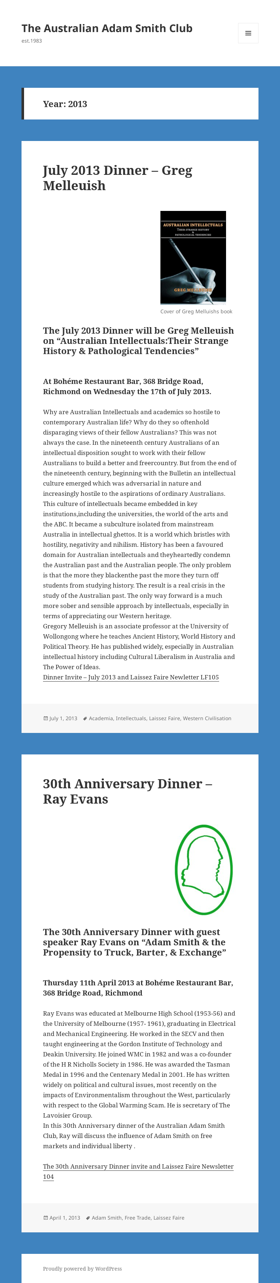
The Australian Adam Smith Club (107, 28)
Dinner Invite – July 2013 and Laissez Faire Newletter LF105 (131, 677)
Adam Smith (107, 1217)
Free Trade (138, 1217)
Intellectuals (131, 718)
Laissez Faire (164, 718)
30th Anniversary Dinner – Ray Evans (127, 791)
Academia (101, 718)
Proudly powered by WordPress (82, 1268)
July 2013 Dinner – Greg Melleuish (117, 177)
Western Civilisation (207, 718)
